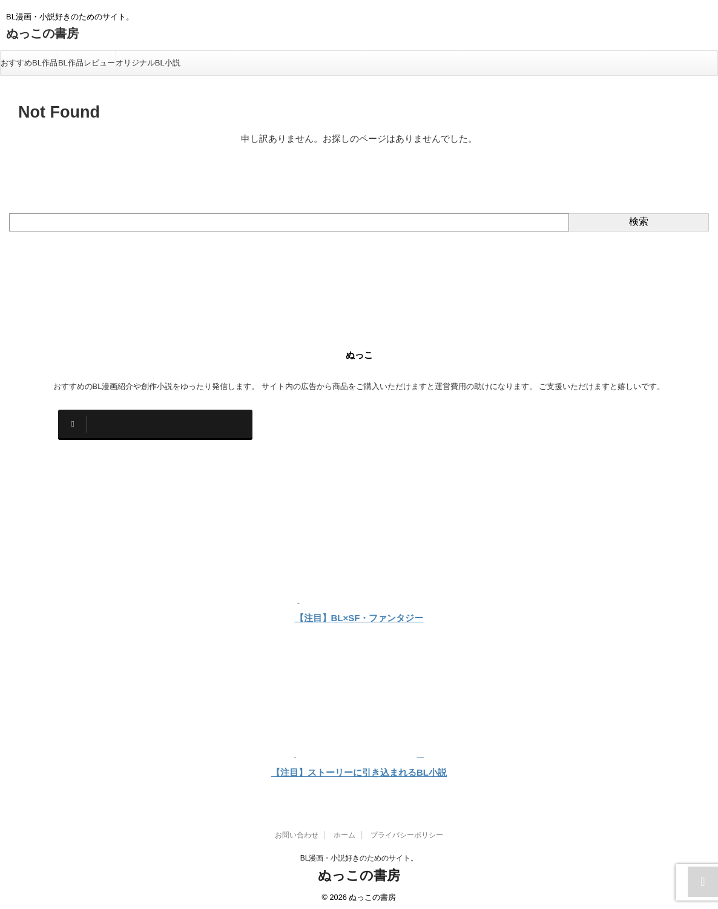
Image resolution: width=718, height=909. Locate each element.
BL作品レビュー (86, 62)
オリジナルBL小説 (148, 62)
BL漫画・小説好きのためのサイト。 (359, 852)
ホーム (344, 829)
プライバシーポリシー (407, 829)
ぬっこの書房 (42, 33)
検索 (638, 221)
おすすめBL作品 (29, 62)
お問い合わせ (296, 829)
